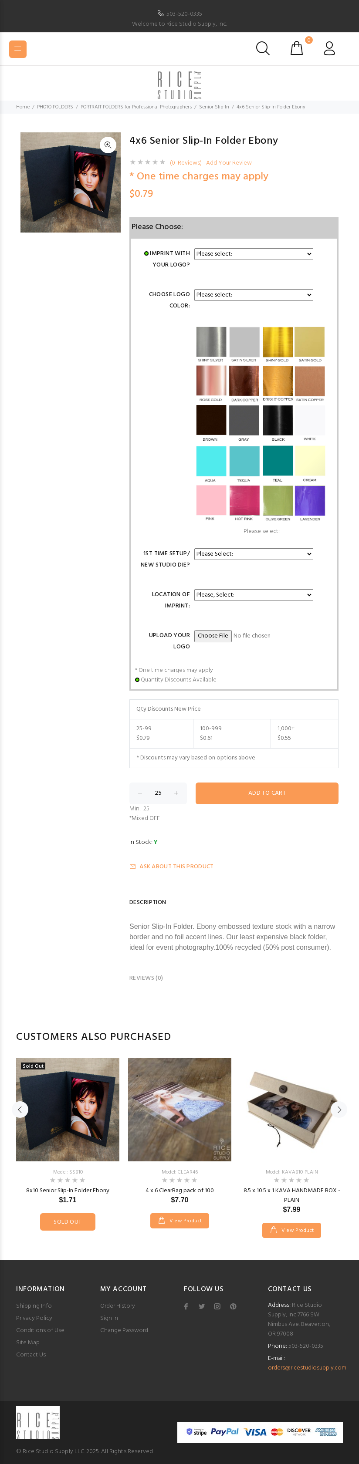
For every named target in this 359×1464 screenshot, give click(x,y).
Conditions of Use (40, 1331)
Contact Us (31, 1355)
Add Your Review (229, 163)
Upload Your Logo (169, 641)
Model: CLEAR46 (180, 1172)
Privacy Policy (34, 1318)
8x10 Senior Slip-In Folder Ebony (67, 1191)
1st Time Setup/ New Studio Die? (165, 559)
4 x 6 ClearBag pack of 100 (180, 1191)
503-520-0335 (184, 14)
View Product (185, 1221)
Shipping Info (34, 1306)
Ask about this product (171, 867)
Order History (117, 1306)
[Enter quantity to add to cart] (158, 793)
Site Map (28, 1343)
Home (23, 107)
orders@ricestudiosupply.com (307, 1368)
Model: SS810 (68, 1172)
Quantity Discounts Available (179, 680)
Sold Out (67, 1222)
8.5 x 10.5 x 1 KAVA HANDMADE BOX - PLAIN (292, 1195)
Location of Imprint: (171, 600)
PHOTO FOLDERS (55, 107)
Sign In (109, 1318)
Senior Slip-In (214, 107)
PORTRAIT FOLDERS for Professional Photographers (136, 107)
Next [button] (339, 1109)
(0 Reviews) (186, 163)
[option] (68, 1136)
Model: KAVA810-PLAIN (292, 1172)
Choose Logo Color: (169, 300)
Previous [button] (20, 1109)
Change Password (124, 1331)
